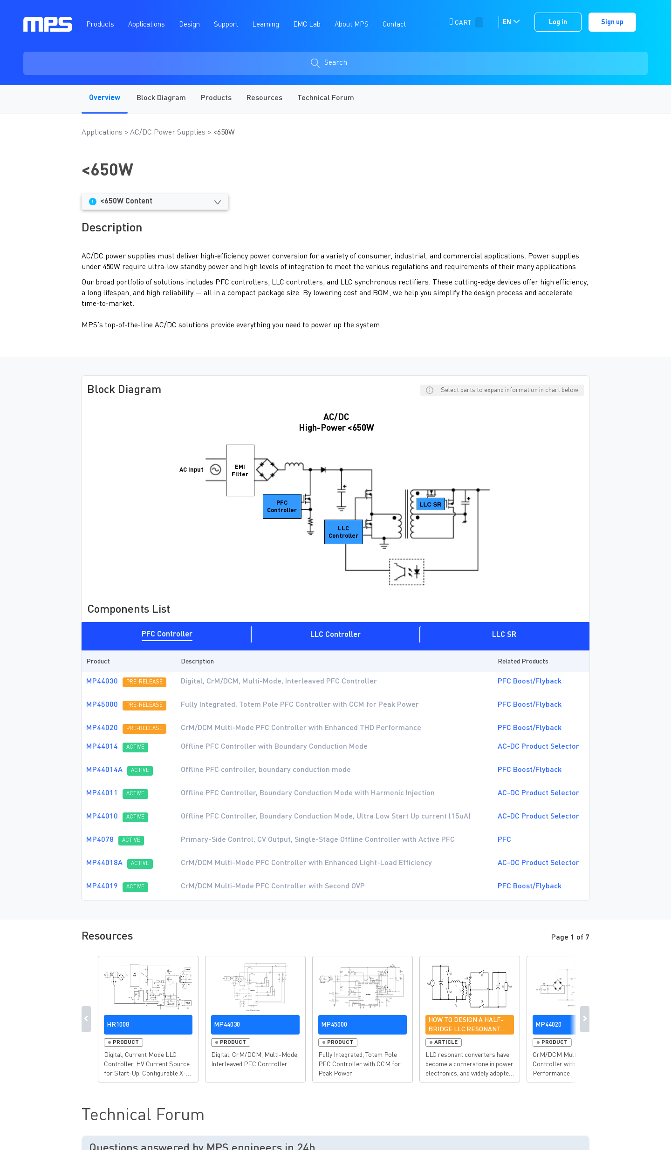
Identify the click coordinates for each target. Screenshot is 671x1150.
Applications (103, 132)
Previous (86, 1019)
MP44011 (102, 793)
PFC (504, 840)
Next (584, 1019)
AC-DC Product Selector (538, 747)
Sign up (612, 22)
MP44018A (104, 863)
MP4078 (100, 840)
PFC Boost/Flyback (529, 681)
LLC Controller (335, 635)
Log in (558, 22)
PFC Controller (167, 634)
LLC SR (504, 635)
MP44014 (102, 747)
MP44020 (102, 728)
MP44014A (104, 770)
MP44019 (102, 886)
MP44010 (102, 816)
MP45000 (102, 705)
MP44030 (102, 681)
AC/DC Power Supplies (168, 132)
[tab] (167, 634)
